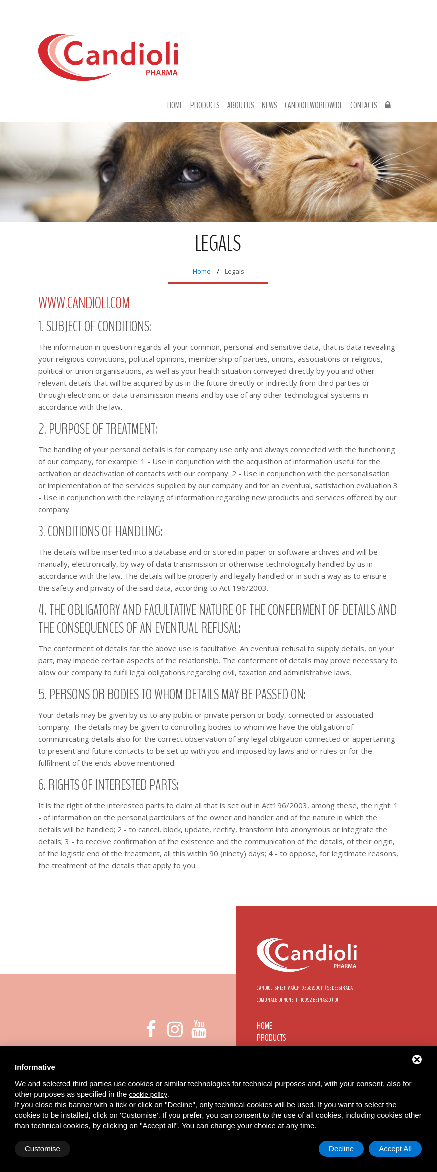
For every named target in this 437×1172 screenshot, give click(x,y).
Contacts (364, 106)
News (270, 106)
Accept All (395, 1148)
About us (241, 106)
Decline (341, 1148)
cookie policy (148, 1094)
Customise (42, 1148)
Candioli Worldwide (314, 106)
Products (205, 106)
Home (175, 106)
